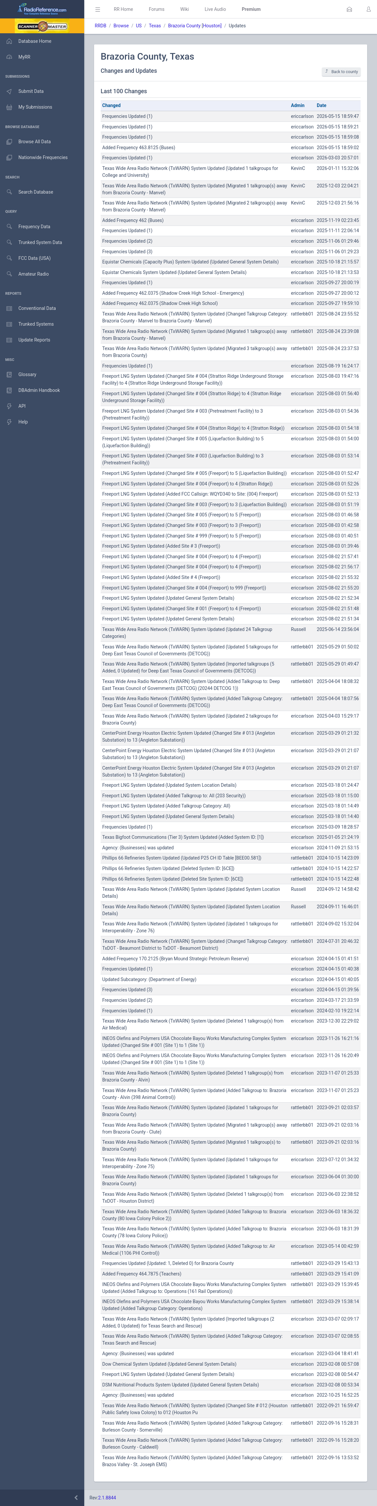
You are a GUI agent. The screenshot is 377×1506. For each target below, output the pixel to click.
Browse (121, 25)
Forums (156, 9)
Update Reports (25, 340)
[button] (349, 9)
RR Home (123, 9)
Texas (155, 25)
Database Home (25, 41)
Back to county (341, 71)
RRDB (100, 25)
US (138, 25)
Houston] (212, 25)
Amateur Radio (24, 274)
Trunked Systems (27, 324)
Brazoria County (184, 25)
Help (14, 422)
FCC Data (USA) (25, 258)
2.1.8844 (107, 1497)
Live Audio (215, 9)
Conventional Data (28, 309)
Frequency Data (25, 227)
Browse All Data (25, 142)
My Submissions (26, 107)
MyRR (15, 57)
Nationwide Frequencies (34, 158)
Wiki (184, 9)
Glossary (18, 375)
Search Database (26, 192)
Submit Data (22, 92)
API (13, 406)
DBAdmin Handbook (30, 391)
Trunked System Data (31, 242)
